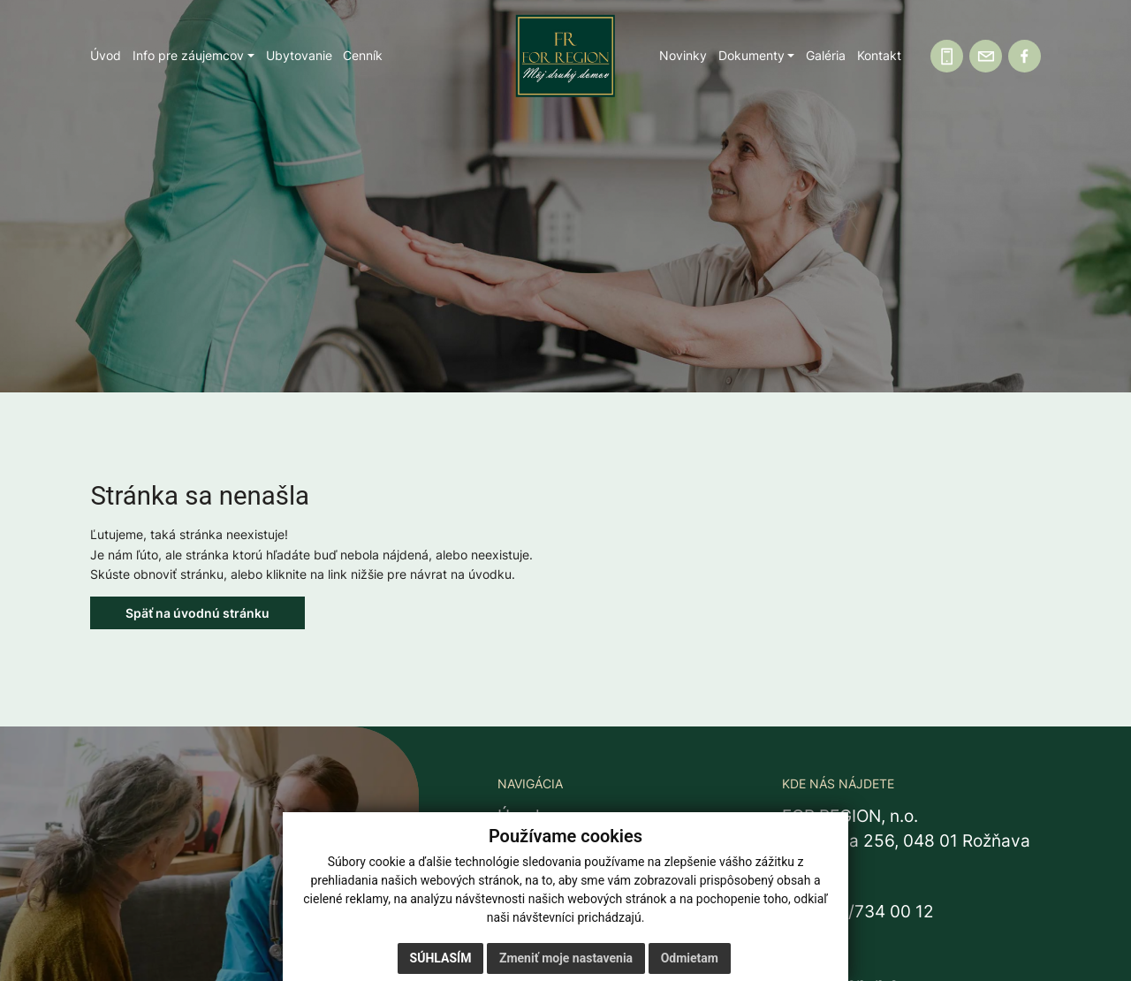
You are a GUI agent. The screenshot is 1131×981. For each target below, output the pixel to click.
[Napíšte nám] (985, 56)
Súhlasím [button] (441, 958)
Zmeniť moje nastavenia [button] (566, 958)
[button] (193, 55)
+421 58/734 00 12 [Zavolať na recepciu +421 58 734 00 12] (858, 911)
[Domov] (565, 55)
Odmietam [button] (689, 958)
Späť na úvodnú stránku (197, 613)
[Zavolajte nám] (946, 56)
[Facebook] (1024, 56)
